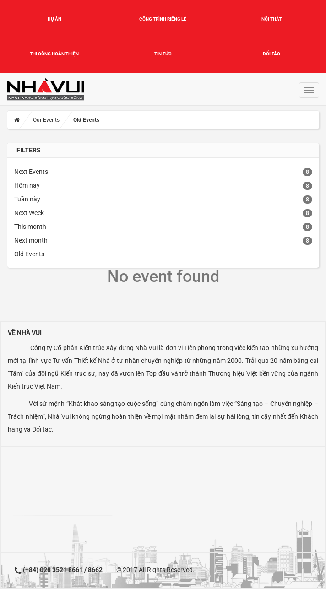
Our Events (46, 120)
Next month (31, 240)
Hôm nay (27, 185)
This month (30, 226)
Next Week (29, 212)
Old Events (29, 254)
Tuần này (27, 199)
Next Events (31, 171)
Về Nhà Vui (25, 332)
